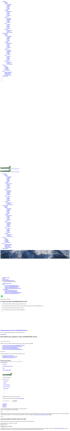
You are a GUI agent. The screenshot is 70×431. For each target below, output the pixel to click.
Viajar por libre (5, 289)
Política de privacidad (20, 398)
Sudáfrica (8, 22)
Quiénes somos (5, 248)
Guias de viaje (5, 388)
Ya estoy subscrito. (9, 426)
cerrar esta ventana (3, 362)
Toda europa (9, 4)
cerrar (1, 411)
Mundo (6, 2)
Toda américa (9, 11)
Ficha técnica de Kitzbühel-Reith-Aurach (12, 286)
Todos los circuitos (6, 386)
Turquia (8, 8)
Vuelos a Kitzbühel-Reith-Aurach (11, 290)
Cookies (4, 405)
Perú (8, 16)
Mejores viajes (7, 246)
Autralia (8, 31)
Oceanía (6, 29)
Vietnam (8, 28)
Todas (6, 238)
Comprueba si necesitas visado (8, 355)
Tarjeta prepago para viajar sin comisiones (10, 356)
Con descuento (7, 242)
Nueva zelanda (9, 32)
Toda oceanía (9, 30)
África (6, 17)
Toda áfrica (9, 18)
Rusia (8, 7)
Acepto (50, 414)
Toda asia (8, 24)
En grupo (6, 239)
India (8, 27)
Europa (6, 3)
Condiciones (5, 404)
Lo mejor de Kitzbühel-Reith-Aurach (11, 285)
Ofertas (4, 65)
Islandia (8, 6)
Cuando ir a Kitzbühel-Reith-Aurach (11, 287)
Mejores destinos (8, 245)
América (6, 10)
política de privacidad (58, 428)
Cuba (8, 14)
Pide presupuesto (3, 334)
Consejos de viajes (8, 247)
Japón (8, 25)
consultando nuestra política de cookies (41, 414)
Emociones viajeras (8, 244)
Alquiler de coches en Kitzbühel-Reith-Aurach (13, 292)
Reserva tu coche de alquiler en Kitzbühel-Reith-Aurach (13, 349)
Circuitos (4, 1)
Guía (3, 284)
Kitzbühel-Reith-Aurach (7, 283)
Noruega (8, 5)
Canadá (8, 13)
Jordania (8, 26)
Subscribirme (3, 426)
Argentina (9, 15)
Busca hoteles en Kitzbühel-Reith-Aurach (10, 347)
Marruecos (9, 19)
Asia (5, 23)
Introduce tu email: (3, 424)
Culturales (7, 241)
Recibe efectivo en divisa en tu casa (9, 357)
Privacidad (4, 403)
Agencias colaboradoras (7, 369)
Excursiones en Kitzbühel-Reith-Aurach (12, 293)
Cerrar (1, 416)
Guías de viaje (5, 33)
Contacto (4, 382)
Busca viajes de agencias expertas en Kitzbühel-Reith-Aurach (14, 345)
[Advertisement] (35, 267)
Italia (8, 9)
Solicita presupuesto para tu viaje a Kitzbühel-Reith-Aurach (13, 330)
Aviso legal (5, 406)
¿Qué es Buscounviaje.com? (8, 366)
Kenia (8, 21)
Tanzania (8, 20)
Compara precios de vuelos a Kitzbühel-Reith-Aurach (12, 346)
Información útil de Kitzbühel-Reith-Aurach (13, 288)
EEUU (8, 12)
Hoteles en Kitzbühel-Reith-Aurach (11, 291)
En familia (7, 240)
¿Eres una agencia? (6, 384)
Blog (3, 243)
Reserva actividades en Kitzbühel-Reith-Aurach (11, 348)
